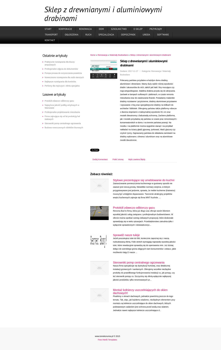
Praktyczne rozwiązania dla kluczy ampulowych (60, 63)
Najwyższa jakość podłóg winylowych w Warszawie (62, 106)
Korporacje (65, 29)
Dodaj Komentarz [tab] (100, 159)
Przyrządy (156, 29)
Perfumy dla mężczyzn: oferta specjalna (62, 86)
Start (48, 29)
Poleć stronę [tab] (117, 159)
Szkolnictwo (119, 29)
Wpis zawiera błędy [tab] (136, 159)
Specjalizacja (106, 34)
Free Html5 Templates (107, 340)
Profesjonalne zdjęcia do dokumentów (61, 69)
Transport (51, 34)
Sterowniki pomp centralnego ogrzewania (63, 123)
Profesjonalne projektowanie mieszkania (62, 112)
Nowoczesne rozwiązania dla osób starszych (64, 77)
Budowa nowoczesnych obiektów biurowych (64, 127)
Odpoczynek (128, 34)
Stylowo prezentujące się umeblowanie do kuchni (143, 180)
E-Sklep (138, 29)
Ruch (88, 34)
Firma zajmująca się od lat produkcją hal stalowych (62, 117)
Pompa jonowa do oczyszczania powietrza (63, 73)
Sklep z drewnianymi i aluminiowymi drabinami (150, 55)
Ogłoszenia (71, 34)
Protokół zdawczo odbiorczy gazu (59, 101)
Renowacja (85, 29)
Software (163, 34)
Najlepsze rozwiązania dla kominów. (60, 81)
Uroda (146, 34)
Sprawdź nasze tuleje (126, 235)
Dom (101, 29)
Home (92, 55)
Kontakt (50, 40)
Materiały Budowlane (119, 55)
